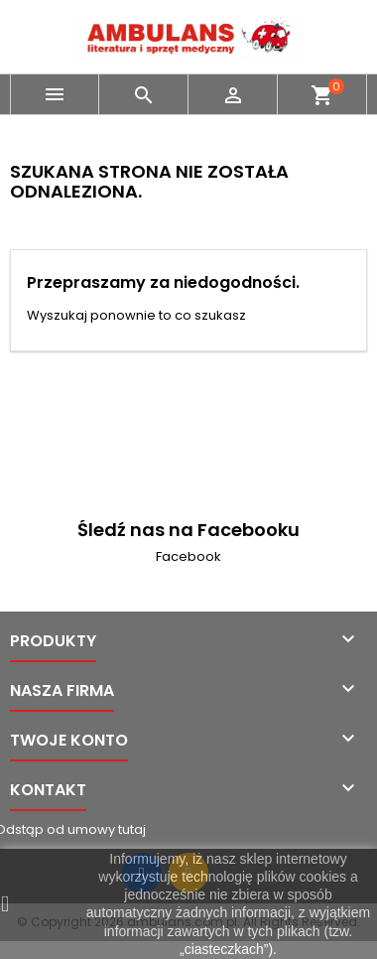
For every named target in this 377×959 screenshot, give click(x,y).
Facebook (188, 556)
